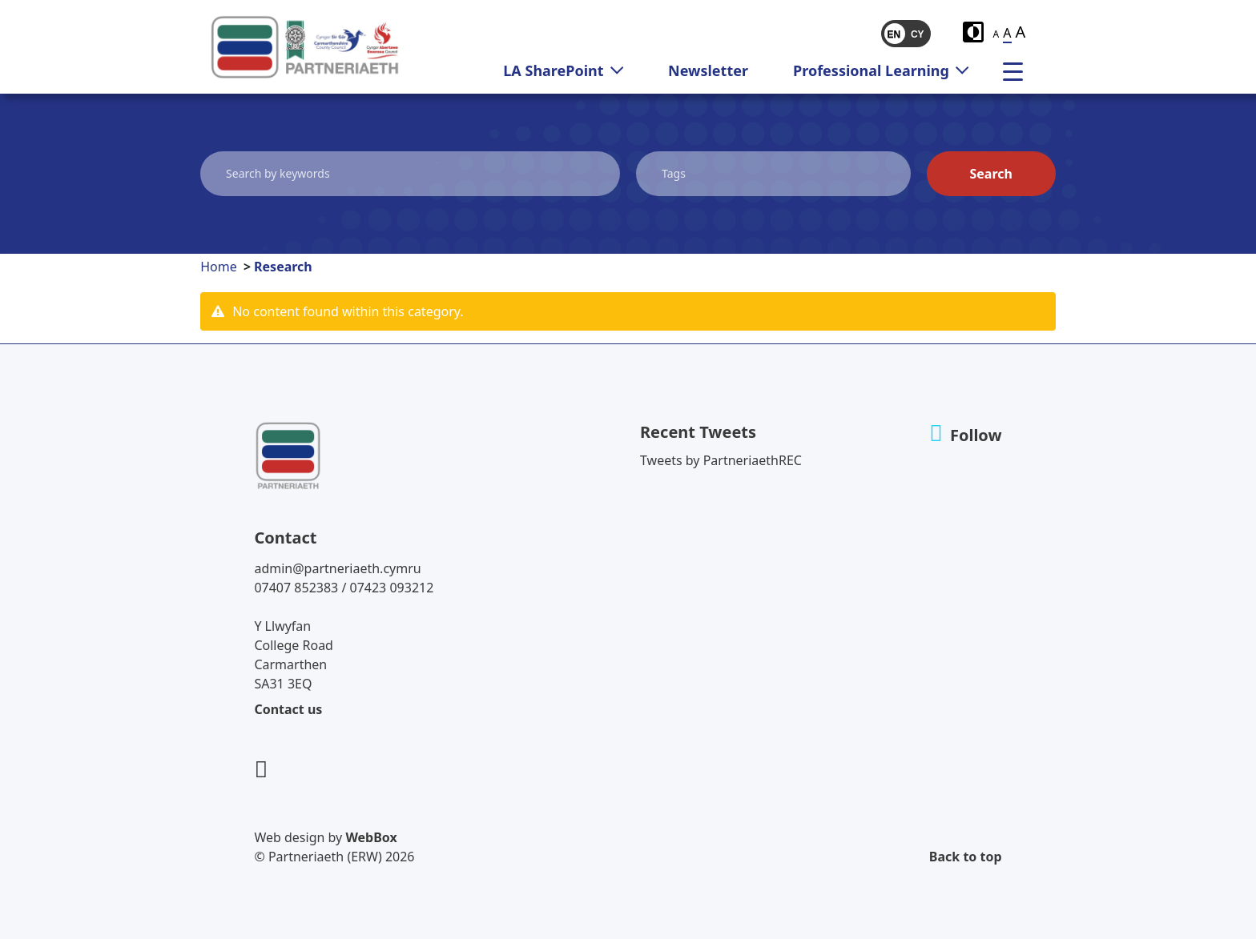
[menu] (1019, 70)
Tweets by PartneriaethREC (721, 460)
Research (283, 266)
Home (218, 266)
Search (990, 174)
